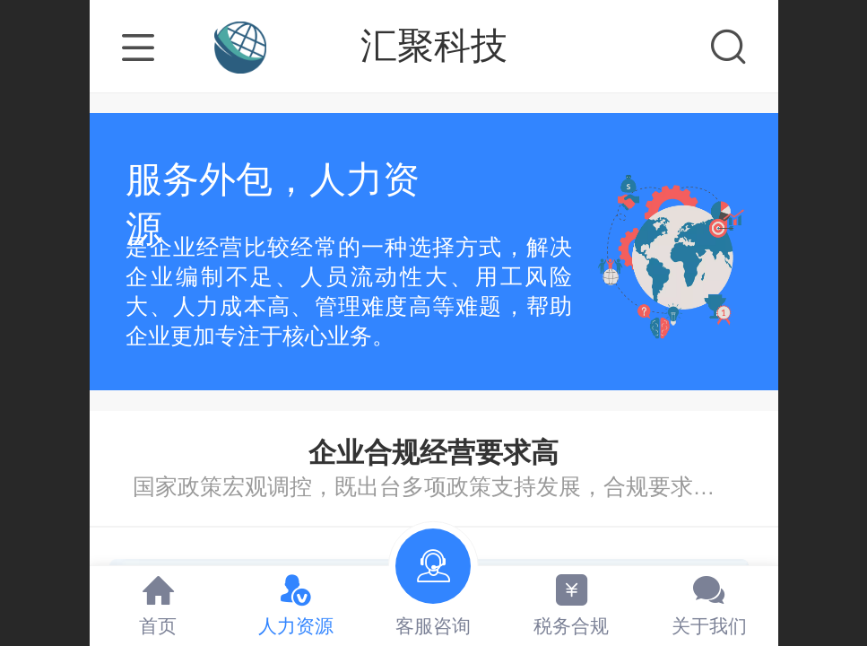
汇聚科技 (433, 45)
